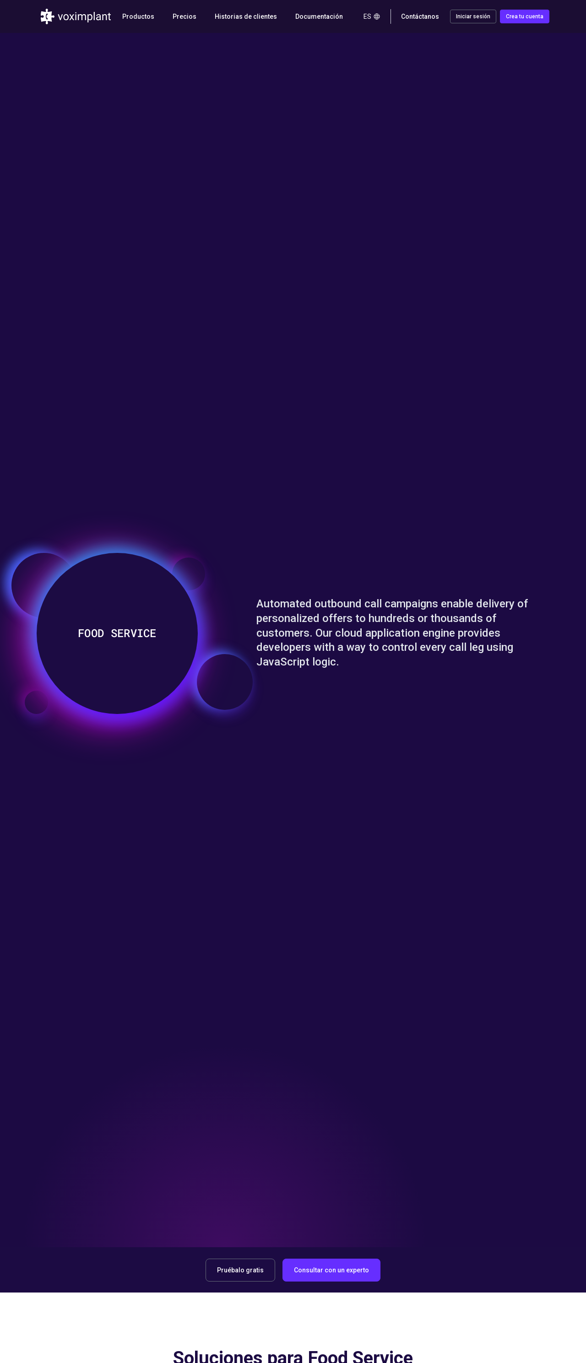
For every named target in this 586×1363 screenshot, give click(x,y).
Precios (184, 16)
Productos (138, 16)
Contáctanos (420, 16)
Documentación (319, 16)
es (372, 16)
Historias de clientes (246, 16)
